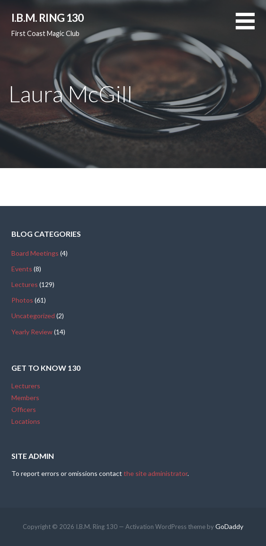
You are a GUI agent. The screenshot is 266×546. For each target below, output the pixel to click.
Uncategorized (33, 316)
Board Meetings (35, 253)
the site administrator (155, 473)
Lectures (24, 284)
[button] (251, 26)
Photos (22, 300)
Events (21, 269)
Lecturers (25, 386)
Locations (25, 421)
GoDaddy (229, 526)
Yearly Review (32, 332)
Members (25, 398)
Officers (23, 409)
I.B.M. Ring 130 (47, 17)
